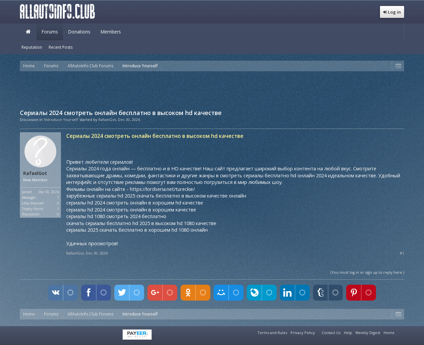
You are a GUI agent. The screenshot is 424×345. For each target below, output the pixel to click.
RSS (400, 331)
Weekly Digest (367, 332)
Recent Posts (61, 47)
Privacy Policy (303, 332)
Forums (49, 32)
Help (348, 332)
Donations (79, 32)
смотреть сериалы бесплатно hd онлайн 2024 (273, 175)
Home (28, 32)
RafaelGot (107, 119)
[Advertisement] (212, 89)
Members (110, 32)
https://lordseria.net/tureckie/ (162, 189)
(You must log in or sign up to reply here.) (367, 272)
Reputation (32, 47)
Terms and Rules (272, 332)
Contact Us (331, 332)
